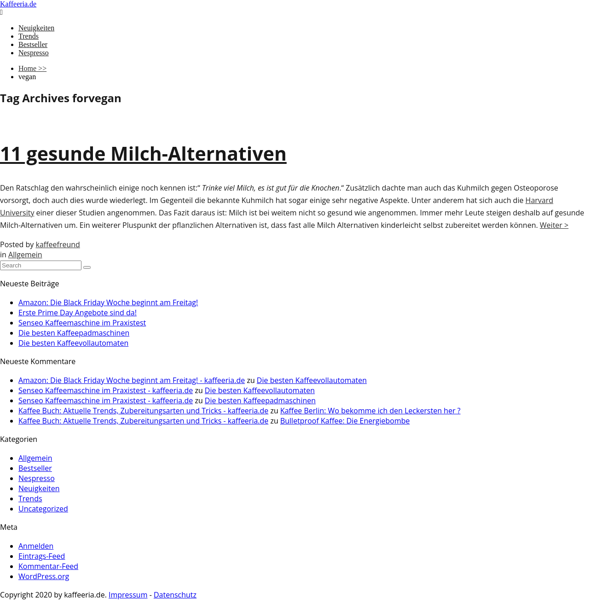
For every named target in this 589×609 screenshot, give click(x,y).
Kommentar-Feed (48, 566)
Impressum (128, 595)
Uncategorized (43, 509)
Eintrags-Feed (41, 556)
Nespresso (33, 53)
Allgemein (25, 254)
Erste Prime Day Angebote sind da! (77, 312)
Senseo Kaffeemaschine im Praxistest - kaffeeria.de (105, 390)
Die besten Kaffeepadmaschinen (73, 333)
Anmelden (35, 546)
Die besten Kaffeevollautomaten (73, 343)
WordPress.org (43, 576)
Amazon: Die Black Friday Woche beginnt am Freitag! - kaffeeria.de (131, 380)
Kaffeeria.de (18, 4)
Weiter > (554, 225)
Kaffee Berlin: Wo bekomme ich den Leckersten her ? (370, 411)
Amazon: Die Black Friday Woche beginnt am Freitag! (108, 302)
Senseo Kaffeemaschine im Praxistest (82, 323)
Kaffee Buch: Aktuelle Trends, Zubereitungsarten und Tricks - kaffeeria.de (143, 411)
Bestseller (32, 44)
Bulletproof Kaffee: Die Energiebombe (345, 421)
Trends (28, 36)
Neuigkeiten (36, 28)
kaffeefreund (57, 244)
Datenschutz (175, 595)
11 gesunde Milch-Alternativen (143, 153)
